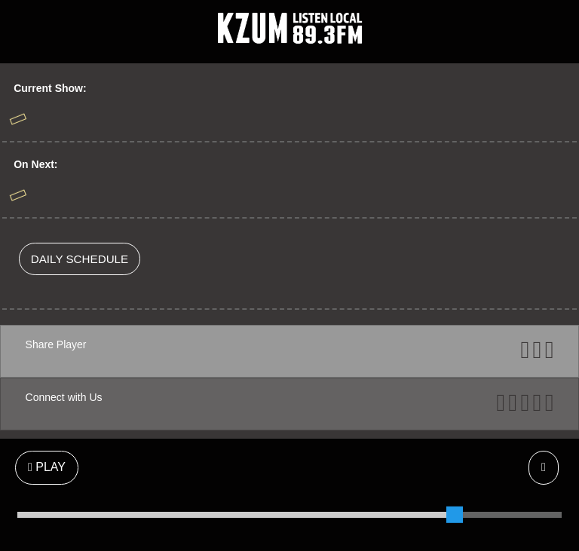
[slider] (454, 515)
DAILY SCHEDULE (79, 259)
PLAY (47, 467)
